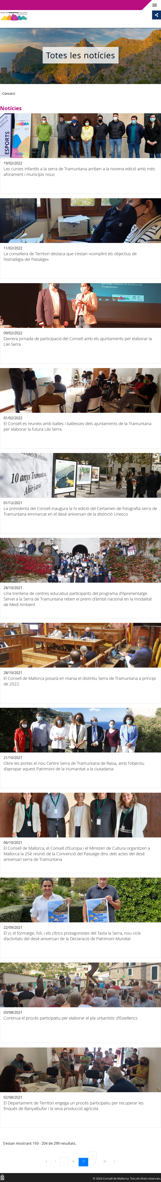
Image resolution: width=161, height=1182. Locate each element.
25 (106, 1161)
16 (75, 1161)
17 (85, 1161)
